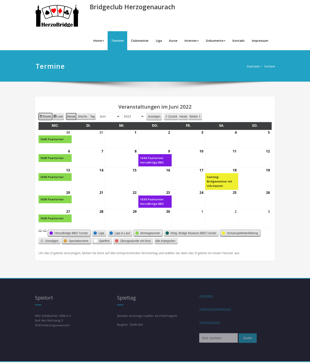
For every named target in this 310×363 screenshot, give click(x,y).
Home (98, 41)
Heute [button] (183, 114)
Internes (191, 41)
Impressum (260, 41)
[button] (40, 229)
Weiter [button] (195, 114)
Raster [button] (45, 115)
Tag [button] (92, 114)
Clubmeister (140, 41)
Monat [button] (71, 114)
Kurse (173, 41)
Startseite (250, 66)
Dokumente (215, 41)
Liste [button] (58, 115)
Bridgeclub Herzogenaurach (132, 7)
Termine (117, 41)
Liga (159, 41)
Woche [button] (82, 114)
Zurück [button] (171, 114)
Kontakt (238, 41)
